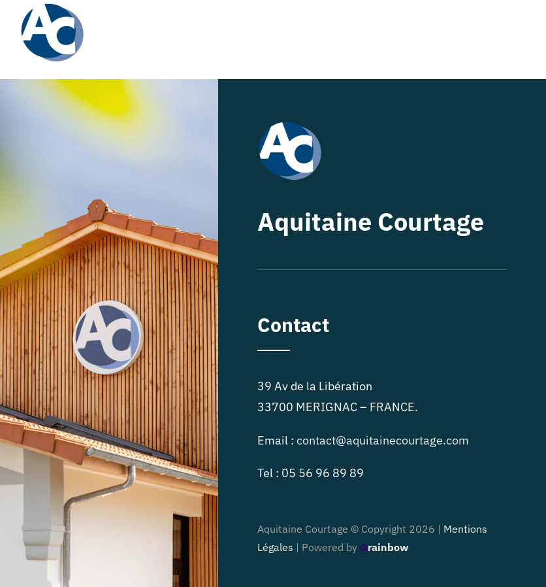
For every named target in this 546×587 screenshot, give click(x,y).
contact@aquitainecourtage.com (383, 440)
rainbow (384, 547)
